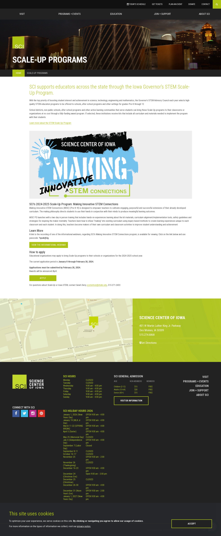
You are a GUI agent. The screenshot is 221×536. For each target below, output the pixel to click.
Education (116, 13)
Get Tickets (157, 4)
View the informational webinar (49, 245)
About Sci (204, 13)
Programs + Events (69, 13)
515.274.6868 (147, 334)
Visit (22, 13)
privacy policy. (84, 526)
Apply (43, 278)
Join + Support (162, 13)
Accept (192, 523)
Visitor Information (131, 400)
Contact (206, 4)
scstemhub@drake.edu (97, 285)
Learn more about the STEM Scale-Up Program (50, 123)
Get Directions (148, 342)
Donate (191, 4)
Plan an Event (175, 4)
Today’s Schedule (136, 4)
